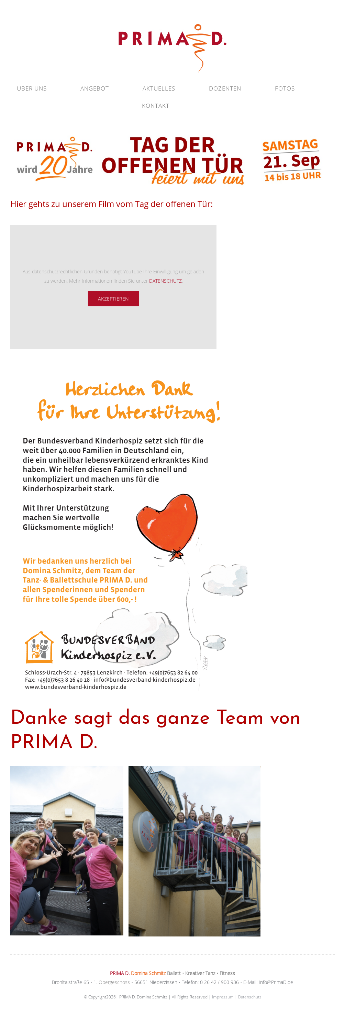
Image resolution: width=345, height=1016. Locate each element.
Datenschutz (249, 997)
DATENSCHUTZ (165, 280)
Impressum (223, 997)
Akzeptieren (113, 298)
